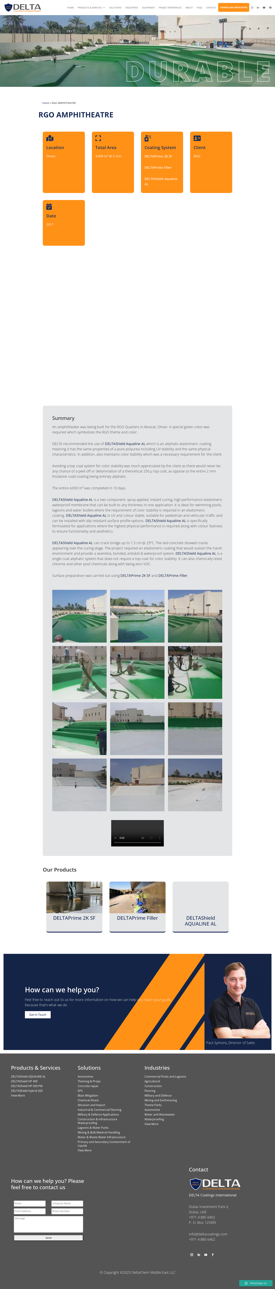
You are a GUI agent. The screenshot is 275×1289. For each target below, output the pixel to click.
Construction (153, 1086)
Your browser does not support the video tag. (137, 833)
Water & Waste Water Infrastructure (102, 1137)
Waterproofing (154, 1119)
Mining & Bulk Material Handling (99, 1132)
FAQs (199, 7)
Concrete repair (88, 1086)
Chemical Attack (88, 1100)
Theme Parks (153, 1105)
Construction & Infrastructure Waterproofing (97, 1121)
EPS (80, 1091)
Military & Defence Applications (98, 1114)
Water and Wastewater (160, 1114)
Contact (211, 7)
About (189, 7)
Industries (131, 7)
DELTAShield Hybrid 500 (27, 1091)
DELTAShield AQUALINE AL (28, 1076)
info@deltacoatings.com (208, 1234)
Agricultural (152, 1081)
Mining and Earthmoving (161, 1100)
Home (70, 7)
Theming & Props (89, 1081)
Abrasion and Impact (91, 1105)
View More (18, 1095)
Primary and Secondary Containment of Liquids (104, 1144)
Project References (170, 7)
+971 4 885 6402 (202, 1239)
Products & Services (90, 7)
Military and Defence (158, 1095)
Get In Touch (37, 1015)
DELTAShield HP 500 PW (27, 1086)
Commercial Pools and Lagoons (165, 1076)
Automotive (85, 1076)
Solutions (115, 7)
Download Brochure (233, 7)
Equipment (148, 7)
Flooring (150, 1091)
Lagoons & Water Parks (93, 1128)
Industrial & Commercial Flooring (99, 1110)
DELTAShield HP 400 (24, 1081)
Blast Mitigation (88, 1095)
